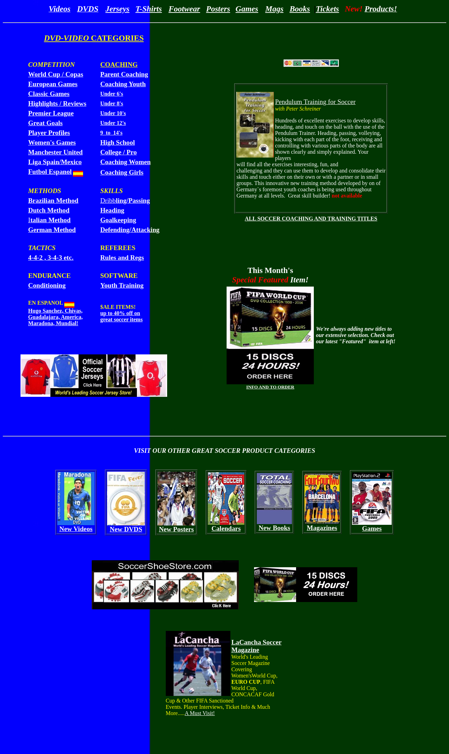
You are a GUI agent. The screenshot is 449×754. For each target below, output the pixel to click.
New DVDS (126, 529)
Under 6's (111, 94)
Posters (218, 8)
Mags (274, 8)
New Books (274, 527)
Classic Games (49, 93)
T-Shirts (149, 8)
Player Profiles (49, 132)
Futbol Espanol (50, 171)
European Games (52, 84)
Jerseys (117, 8)
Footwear (184, 8)
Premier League (51, 113)
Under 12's (113, 123)
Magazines (322, 527)
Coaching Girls (121, 172)
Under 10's (113, 113)
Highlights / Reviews (57, 103)
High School (117, 142)
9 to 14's (111, 133)
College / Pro (118, 152)
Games (247, 8)
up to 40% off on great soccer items (121, 316)
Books (299, 8)
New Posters (176, 529)
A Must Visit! (200, 713)
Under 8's (111, 103)
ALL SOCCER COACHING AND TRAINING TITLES (311, 219)
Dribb (125, 200)
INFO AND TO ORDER (270, 387)
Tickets (327, 8)
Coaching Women (125, 162)
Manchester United (55, 152)
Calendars (225, 528)
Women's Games (52, 142)
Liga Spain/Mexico (55, 162)
